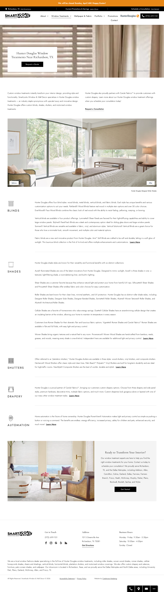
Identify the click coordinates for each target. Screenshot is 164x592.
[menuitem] (44, 16)
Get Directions (26, 9)
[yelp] (61, 543)
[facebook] (46, 543)
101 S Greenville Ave (90, 537)
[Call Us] (131, 589)
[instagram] (51, 543)
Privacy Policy (81, 578)
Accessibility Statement (67, 578)
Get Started (155, 9)
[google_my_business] (56, 543)
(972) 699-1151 (51, 537)
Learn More (94, 9)
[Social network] (66, 543)
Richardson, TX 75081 (91, 541)
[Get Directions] (139, 589)
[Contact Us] (146, 589)
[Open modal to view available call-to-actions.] (154, 589)
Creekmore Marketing (109, 578)
